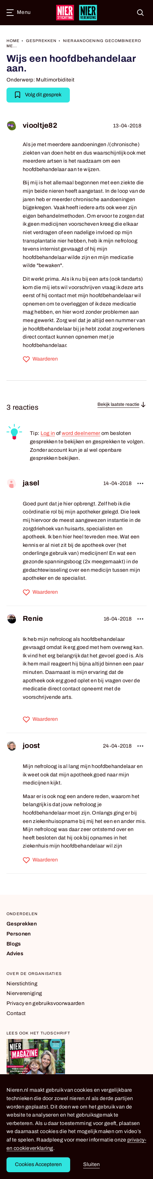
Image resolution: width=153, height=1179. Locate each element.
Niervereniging (24, 993)
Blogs (13, 943)
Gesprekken (21, 923)
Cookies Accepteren (38, 1164)
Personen (18, 933)
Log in (48, 433)
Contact (16, 1013)
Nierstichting (21, 983)
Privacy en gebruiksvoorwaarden (45, 1003)
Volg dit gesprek (38, 94)
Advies (14, 953)
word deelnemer (81, 433)
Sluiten (91, 1164)
